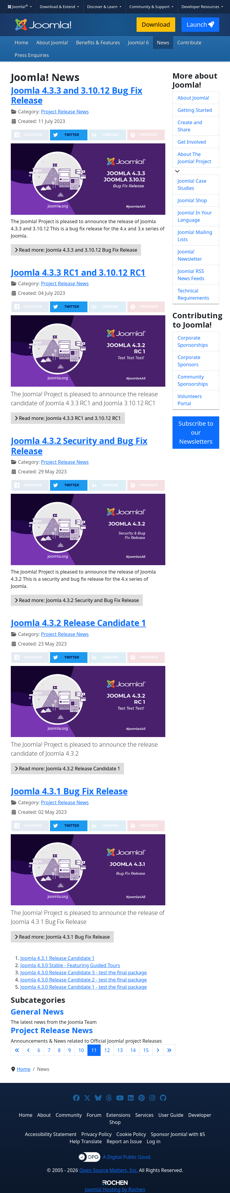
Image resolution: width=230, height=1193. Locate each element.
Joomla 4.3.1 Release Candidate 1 (57, 958)
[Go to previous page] (28, 1050)
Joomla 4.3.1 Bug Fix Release (69, 791)
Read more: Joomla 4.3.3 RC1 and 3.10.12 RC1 (68, 418)
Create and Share (190, 126)
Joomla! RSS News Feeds (191, 275)
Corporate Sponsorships (193, 341)
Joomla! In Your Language (195, 216)
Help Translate (85, 1141)
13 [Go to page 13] (120, 1050)
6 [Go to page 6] (38, 1050)
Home (21, 42)
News (163, 42)
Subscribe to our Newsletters (195, 432)
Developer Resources (200, 6)
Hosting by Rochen (115, 1189)
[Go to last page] (169, 1050)
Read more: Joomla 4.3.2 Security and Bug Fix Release (77, 600)
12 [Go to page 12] (107, 1050)
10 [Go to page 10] (81, 1050)
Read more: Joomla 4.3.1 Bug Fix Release (62, 937)
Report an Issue (124, 1141)
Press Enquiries (32, 55)
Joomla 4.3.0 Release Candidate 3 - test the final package (83, 972)
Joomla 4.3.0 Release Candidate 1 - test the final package (83, 987)
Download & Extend (58, 6)
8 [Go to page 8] (59, 1050)
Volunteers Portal (190, 400)
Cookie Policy (131, 1134)
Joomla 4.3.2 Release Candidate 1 (78, 622)
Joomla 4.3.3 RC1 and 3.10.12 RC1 (78, 272)
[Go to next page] (157, 1050)
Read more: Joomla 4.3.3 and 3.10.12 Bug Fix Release (76, 250)
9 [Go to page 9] (69, 1050)
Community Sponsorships (193, 380)
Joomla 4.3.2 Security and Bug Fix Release (79, 446)
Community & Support (150, 6)
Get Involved (192, 142)
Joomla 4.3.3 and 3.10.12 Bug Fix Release (76, 95)
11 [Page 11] (94, 1050)
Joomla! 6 (138, 42)
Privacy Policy (96, 1134)
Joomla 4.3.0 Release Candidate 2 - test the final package (83, 979)
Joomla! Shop (192, 200)
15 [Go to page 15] (146, 1050)
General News (37, 1011)
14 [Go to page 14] (133, 1050)
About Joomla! (52, 42)
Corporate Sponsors (189, 361)
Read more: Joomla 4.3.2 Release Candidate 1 (67, 768)
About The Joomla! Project (194, 158)
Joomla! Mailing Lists (195, 236)
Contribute (189, 42)
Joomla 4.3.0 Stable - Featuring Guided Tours (70, 965)
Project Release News (65, 111)
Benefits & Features (98, 42)
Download (156, 24)
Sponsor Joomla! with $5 (178, 1134)
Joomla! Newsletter (190, 255)
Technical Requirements (193, 294)
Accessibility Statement (50, 1134)
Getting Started (195, 110)
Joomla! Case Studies (192, 184)
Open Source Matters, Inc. (108, 1170)
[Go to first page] (17, 1050)
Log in (154, 1141)
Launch (200, 24)
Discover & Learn (103, 6)
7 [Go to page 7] (49, 1050)
